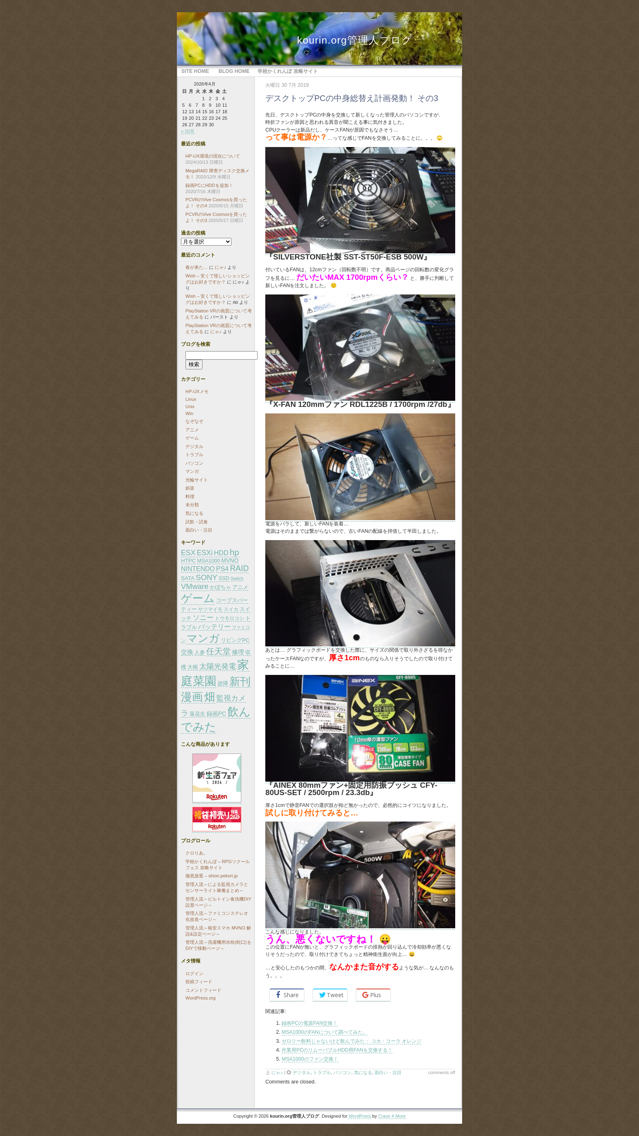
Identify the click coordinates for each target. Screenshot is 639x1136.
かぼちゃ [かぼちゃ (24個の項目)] (220, 587)
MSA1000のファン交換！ (310, 1059)
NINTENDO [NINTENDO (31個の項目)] (198, 568)
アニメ (192, 429)
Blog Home (233, 71)
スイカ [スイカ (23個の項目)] (231, 609)
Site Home (195, 71)
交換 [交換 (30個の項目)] (187, 651)
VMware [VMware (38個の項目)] (195, 586)
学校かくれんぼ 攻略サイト (287, 71)
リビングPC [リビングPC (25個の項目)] (235, 640)
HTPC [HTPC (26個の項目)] (188, 561)
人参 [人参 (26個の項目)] (199, 652)
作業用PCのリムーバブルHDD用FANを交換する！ (337, 1050)
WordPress (359, 1116)
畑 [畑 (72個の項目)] (209, 697)
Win (189, 413)
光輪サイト (196, 479)
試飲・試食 (196, 521)
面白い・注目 (388, 1072)
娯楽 (189, 488)
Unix (189, 406)
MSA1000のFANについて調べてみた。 (324, 1032)
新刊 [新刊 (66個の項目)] (240, 681)
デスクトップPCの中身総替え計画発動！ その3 (351, 98)
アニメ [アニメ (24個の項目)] (240, 587)
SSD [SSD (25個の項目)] (223, 578)
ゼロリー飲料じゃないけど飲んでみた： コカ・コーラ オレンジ (351, 1041)
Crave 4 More (391, 1116)
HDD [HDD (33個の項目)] (221, 553)
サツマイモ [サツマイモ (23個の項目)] (210, 609)
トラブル (322, 1072)
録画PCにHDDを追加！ (209, 185)
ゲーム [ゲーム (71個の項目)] (198, 598)
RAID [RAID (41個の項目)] (239, 568)
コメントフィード (203, 990)
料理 (189, 496)
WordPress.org (200, 997)
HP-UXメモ (197, 391)
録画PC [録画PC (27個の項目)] (216, 713)
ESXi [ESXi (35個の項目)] (205, 553)
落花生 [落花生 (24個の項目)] (197, 714)
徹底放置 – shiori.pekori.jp (211, 875)
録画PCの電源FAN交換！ (309, 1023)
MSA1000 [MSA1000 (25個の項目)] (208, 561)
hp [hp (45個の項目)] (234, 552)
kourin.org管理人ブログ (355, 40)
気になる (363, 1072)
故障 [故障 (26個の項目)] (223, 683)
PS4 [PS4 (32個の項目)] (222, 568)
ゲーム (192, 437)
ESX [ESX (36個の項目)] (188, 553)
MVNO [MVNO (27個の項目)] (229, 560)
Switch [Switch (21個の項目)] (237, 578)
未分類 (192, 504)
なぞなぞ (194, 421)
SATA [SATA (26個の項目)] (187, 578)
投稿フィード (198, 981)
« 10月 (187, 131)
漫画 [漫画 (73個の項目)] (192, 696)
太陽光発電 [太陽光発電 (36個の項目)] (217, 666)
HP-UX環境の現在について (212, 156)
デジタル (302, 1072)
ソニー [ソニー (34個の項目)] (203, 618)
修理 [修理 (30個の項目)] (238, 651)
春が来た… (196, 267)
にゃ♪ (277, 1072)
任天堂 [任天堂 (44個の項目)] (218, 651)
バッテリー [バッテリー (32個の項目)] (214, 626)
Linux (190, 399)
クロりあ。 (196, 852)
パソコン (342, 1072)
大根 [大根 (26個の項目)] (192, 667)
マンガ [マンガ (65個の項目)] (203, 638)
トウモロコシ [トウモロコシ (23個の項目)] (229, 618)
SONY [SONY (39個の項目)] (206, 577)
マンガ (192, 471)
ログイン (194, 973)
